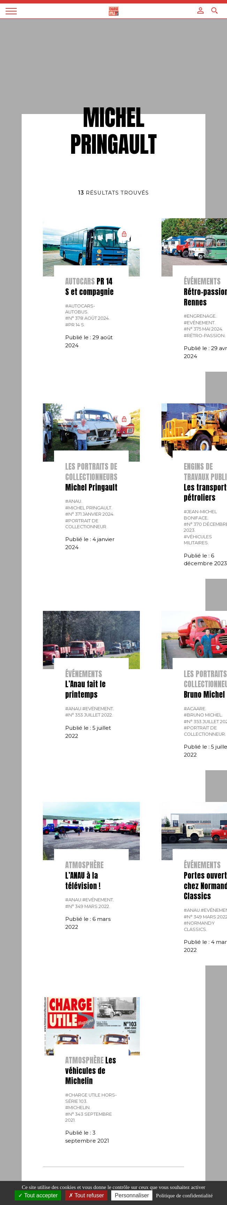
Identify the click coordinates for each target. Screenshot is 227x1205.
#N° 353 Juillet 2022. (89, 715)
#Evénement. (199, 322)
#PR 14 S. (75, 324)
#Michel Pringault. (88, 507)
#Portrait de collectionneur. (86, 523)
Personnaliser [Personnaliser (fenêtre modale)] (132, 1195)
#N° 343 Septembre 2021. (88, 1117)
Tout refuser (86, 1195)
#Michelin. (78, 1107)
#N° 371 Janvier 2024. (89, 514)
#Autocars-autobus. (80, 308)
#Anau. (73, 501)
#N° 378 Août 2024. (87, 318)
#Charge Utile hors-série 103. (91, 1098)
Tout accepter (38, 1195)
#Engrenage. (200, 316)
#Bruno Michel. (203, 715)
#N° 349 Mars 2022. (87, 906)
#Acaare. (195, 708)
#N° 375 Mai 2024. (203, 329)
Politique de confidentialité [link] (184, 1195)
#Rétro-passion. (205, 335)
